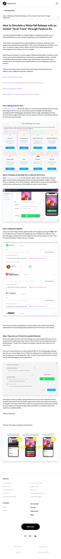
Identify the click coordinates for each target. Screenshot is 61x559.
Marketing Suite (9, 10)
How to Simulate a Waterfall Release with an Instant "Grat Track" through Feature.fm (30, 17)
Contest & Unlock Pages (9, 496)
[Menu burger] (57, 3)
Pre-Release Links (8, 490)
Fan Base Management (37, 493)
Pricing (33, 507)
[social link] (25, 536)
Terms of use (17, 546)
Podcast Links (34, 486)
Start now (30, 527)
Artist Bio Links (7, 483)
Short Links (34, 490)
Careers (5, 510)
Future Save (6, 493)
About (4, 507)
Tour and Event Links (36, 483)
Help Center (35, 511)
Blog (32, 515)
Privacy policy (43, 546)
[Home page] (9, 3)
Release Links (7, 486)
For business (35, 504)
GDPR (18, 552)
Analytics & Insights (36, 496)
